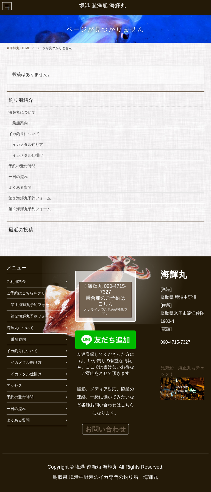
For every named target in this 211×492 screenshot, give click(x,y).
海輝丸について (22, 112)
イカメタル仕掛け (27, 155)
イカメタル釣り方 (27, 144)
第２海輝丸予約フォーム (30, 209)
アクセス (14, 385)
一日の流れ (18, 176)
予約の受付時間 (22, 166)
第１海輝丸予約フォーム (30, 198)
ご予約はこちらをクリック (30, 293)
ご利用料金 (16, 281)
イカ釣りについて (24, 134)
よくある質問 (20, 187)
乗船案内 (20, 123)
